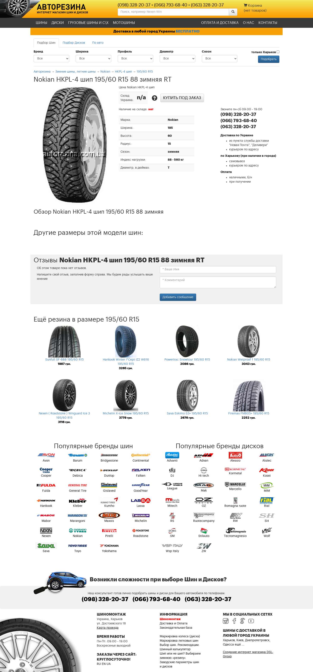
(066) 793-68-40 (170, 5)
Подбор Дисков (74, 42)
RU (99, 664)
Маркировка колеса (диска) (180, 636)
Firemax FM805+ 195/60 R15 (248, 413)
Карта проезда (108, 627)
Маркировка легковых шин (179, 640)
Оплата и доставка (220, 23)
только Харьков (265, 52)
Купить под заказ (182, 98)
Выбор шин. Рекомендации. (179, 645)
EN (104, 664)
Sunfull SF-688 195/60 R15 (64, 359)
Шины (41, 23)
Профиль (125, 51)
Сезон (206, 51)
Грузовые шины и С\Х (88, 23)
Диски (58, 23)
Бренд (38, 51)
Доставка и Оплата (174, 623)
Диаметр (166, 51)
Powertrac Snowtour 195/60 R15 (187, 359)
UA (108, 664)
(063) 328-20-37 (207, 5)
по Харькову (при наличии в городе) (248, 155)
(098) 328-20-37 (134, 5)
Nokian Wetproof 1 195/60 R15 (248, 359)
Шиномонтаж (170, 619)
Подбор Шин (46, 42)
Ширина (82, 51)
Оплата (226, 172)
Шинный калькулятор (175, 649)
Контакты (267, 23)
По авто (97, 42)
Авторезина (61, 7)
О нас (248, 23)
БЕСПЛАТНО (188, 31)
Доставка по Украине (237, 135)
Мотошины (124, 23)
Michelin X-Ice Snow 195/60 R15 (126, 413)
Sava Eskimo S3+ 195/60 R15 (187, 413)
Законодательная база (176, 627)
